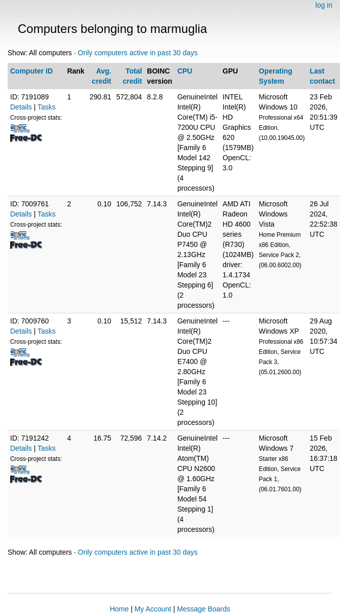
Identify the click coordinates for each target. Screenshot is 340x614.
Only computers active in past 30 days (138, 53)
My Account (152, 609)
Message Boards (203, 609)
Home (119, 609)
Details (21, 107)
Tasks (46, 107)
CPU (185, 71)
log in (324, 5)
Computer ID (31, 71)
